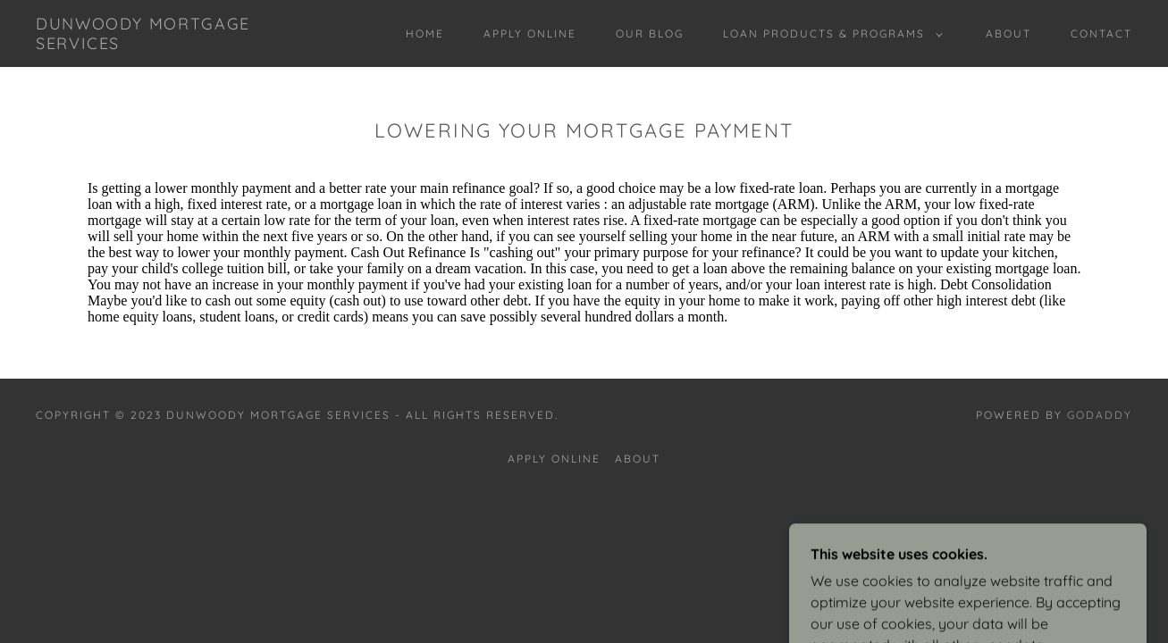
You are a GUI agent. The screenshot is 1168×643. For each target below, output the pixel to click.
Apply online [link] (529, 33)
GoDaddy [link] (1099, 415)
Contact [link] (1101, 33)
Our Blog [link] (650, 33)
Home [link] (425, 33)
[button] (829, 34)
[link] (186, 44)
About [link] (1008, 33)
